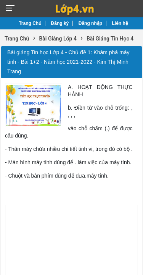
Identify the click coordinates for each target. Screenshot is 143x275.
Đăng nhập (90, 23)
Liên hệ (120, 23)
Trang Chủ (30, 23)
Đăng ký (60, 23)
